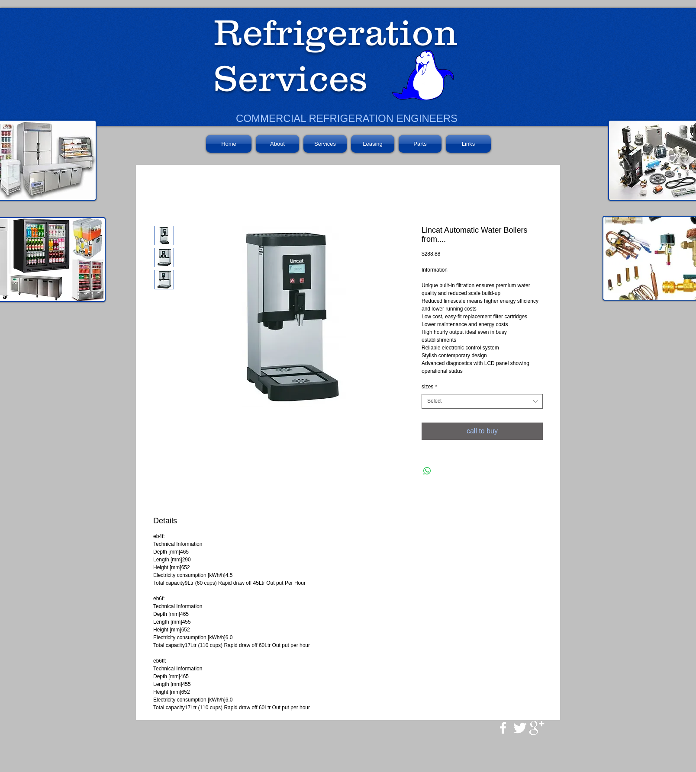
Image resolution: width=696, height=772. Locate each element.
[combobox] (482, 401)
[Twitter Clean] (520, 728)
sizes (429, 387)
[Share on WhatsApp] (427, 471)
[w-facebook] (503, 728)
